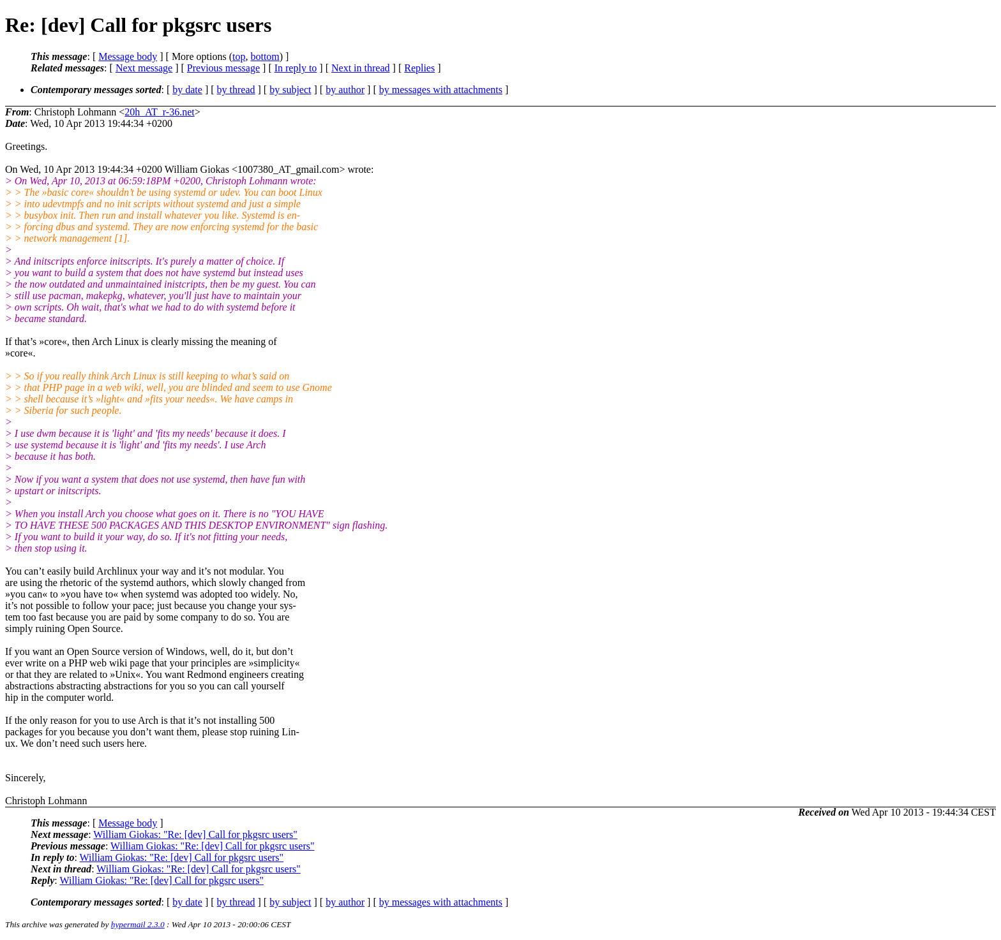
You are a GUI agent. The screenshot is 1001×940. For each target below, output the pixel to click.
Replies (419, 67)
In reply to (296, 67)
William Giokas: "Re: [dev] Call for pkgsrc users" (195, 834)
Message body (127, 56)
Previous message (223, 67)
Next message (144, 67)
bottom (264, 56)
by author (345, 89)
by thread (236, 89)
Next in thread (360, 67)
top (238, 56)
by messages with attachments (440, 89)
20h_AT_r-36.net (159, 111)
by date (187, 89)
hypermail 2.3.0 (138, 924)
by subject (290, 89)
